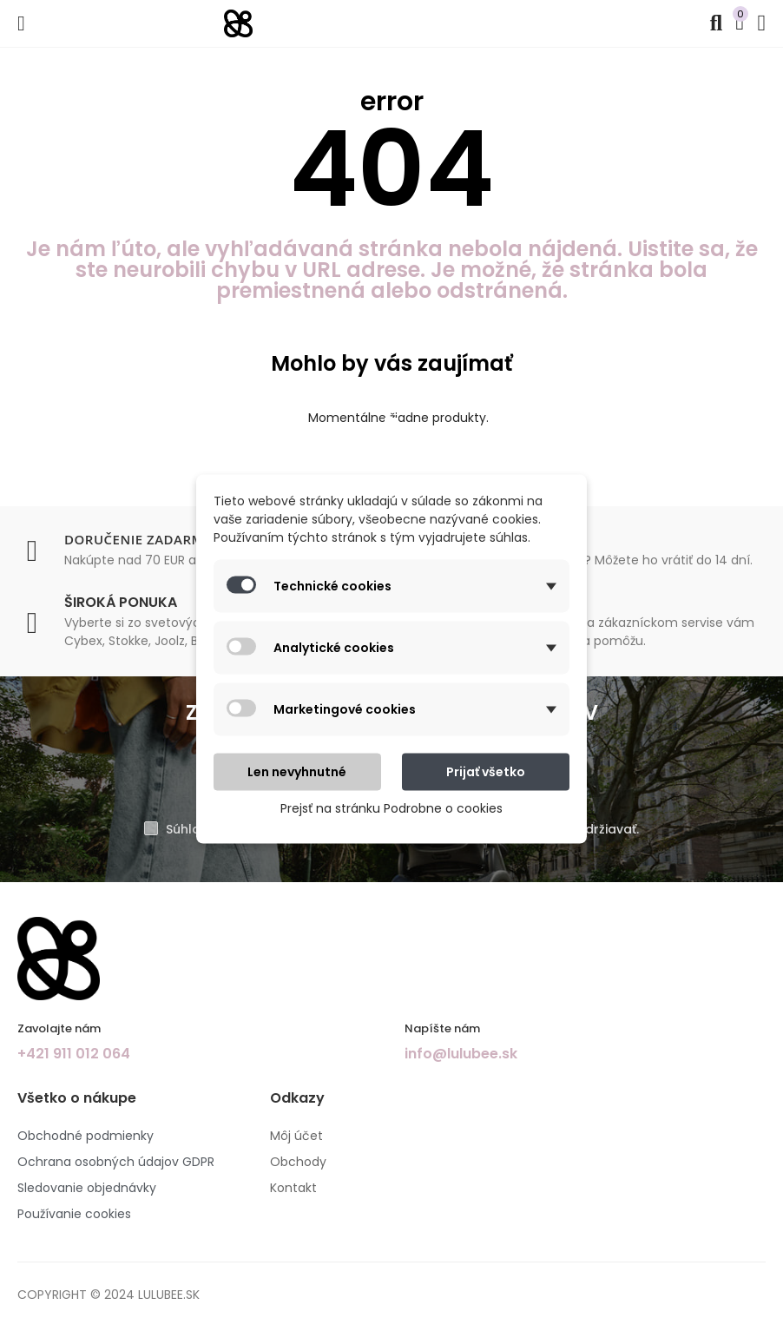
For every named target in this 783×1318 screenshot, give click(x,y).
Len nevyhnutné (296, 772)
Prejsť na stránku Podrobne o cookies (391, 808)
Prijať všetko (485, 772)
